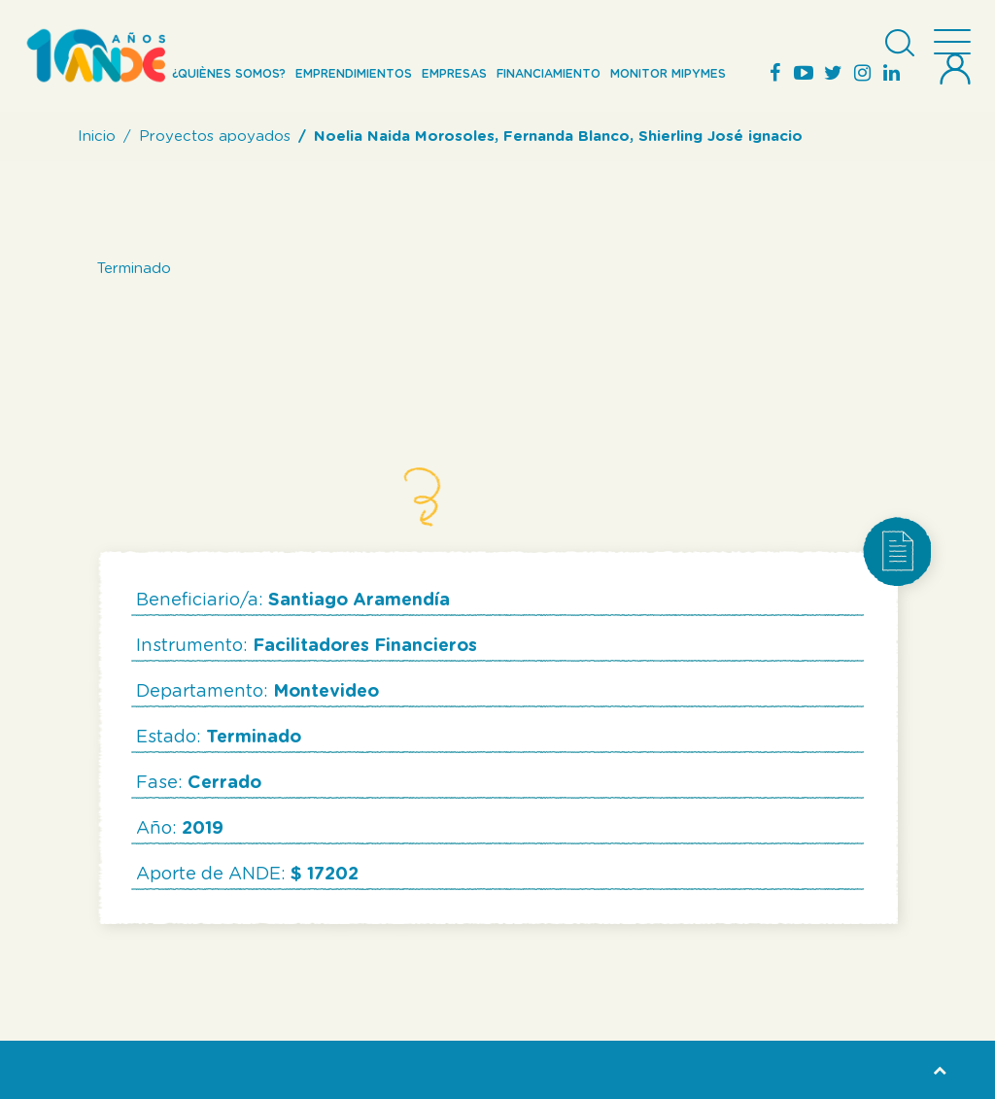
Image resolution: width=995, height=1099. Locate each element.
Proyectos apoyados (215, 136)
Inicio (97, 136)
